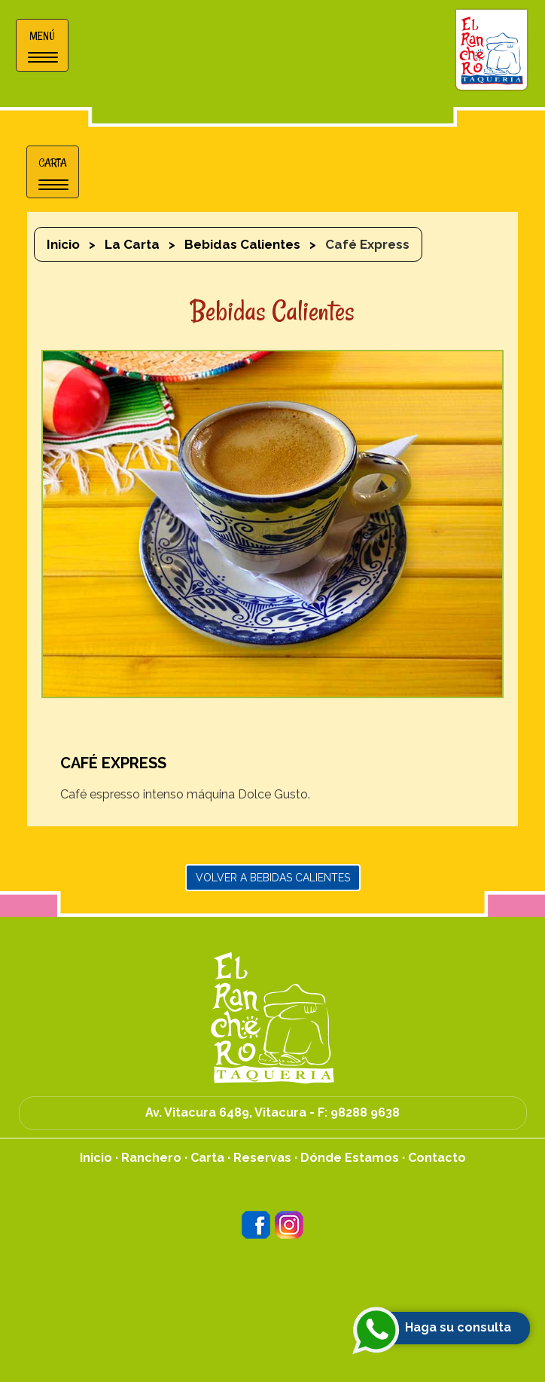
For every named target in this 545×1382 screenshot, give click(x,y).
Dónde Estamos (349, 1158)
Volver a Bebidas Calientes (273, 878)
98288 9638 (365, 1112)
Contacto (437, 1158)
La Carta (132, 244)
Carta (207, 1158)
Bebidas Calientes (242, 244)
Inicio (63, 244)
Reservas (262, 1158)
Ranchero (151, 1158)
